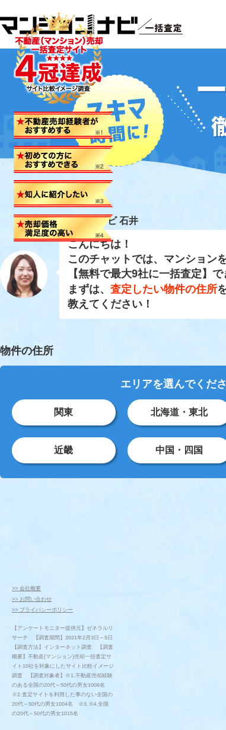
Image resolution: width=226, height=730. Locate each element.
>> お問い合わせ (32, 599)
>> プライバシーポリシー (42, 610)
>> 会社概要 (26, 588)
